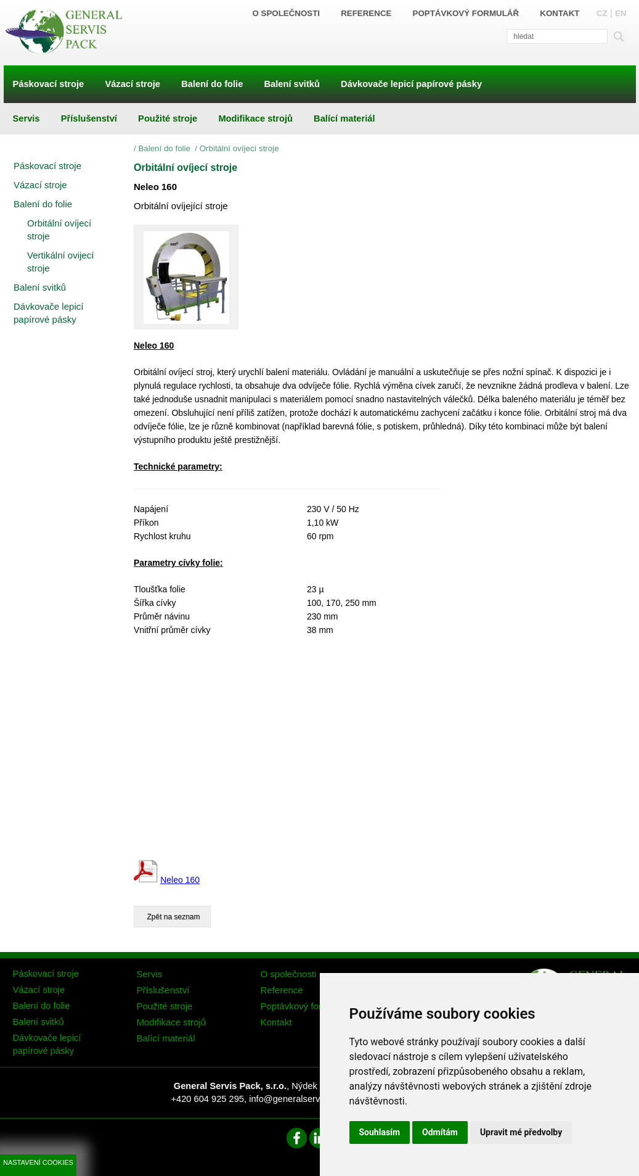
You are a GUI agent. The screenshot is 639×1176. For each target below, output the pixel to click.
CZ (602, 13)
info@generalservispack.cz (303, 1099)
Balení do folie (165, 148)
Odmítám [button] (440, 1132)
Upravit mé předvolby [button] (521, 1132)
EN (621, 13)
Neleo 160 (180, 880)
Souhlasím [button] (380, 1132)
